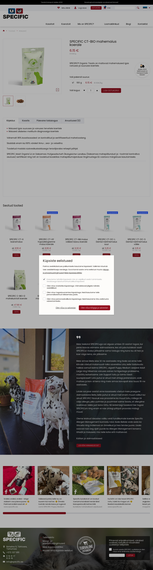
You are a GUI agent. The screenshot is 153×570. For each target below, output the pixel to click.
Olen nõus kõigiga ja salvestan (94, 308)
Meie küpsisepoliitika (73, 273)
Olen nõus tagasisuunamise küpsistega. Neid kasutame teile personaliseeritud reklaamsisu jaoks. (73, 293)
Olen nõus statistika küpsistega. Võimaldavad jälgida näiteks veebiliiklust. (73, 287)
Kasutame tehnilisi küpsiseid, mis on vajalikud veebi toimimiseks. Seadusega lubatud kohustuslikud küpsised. (74, 280)
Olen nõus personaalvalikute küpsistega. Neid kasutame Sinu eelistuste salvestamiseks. (78, 300)
